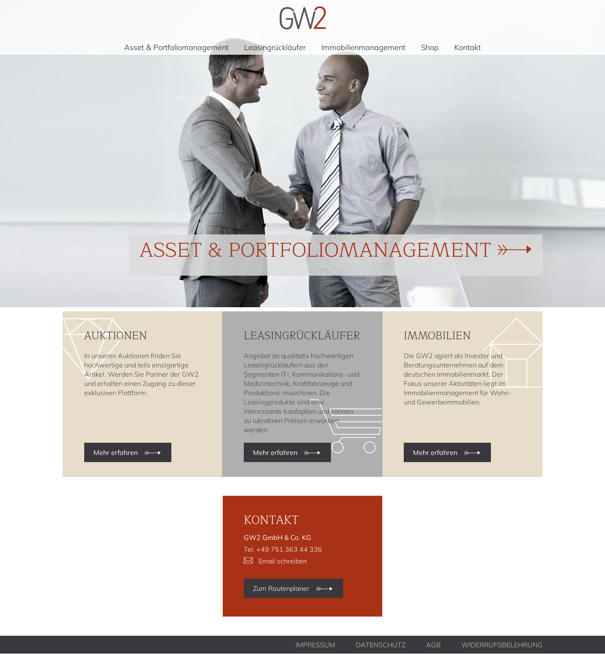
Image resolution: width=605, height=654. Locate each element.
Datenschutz (380, 645)
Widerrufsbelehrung (502, 645)
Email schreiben (283, 561)
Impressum (315, 645)
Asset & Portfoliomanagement (176, 47)
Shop (430, 47)
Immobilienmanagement (363, 47)
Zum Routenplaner (281, 588)
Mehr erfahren (115, 452)
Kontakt (467, 47)
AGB (433, 645)
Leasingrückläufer (275, 47)
